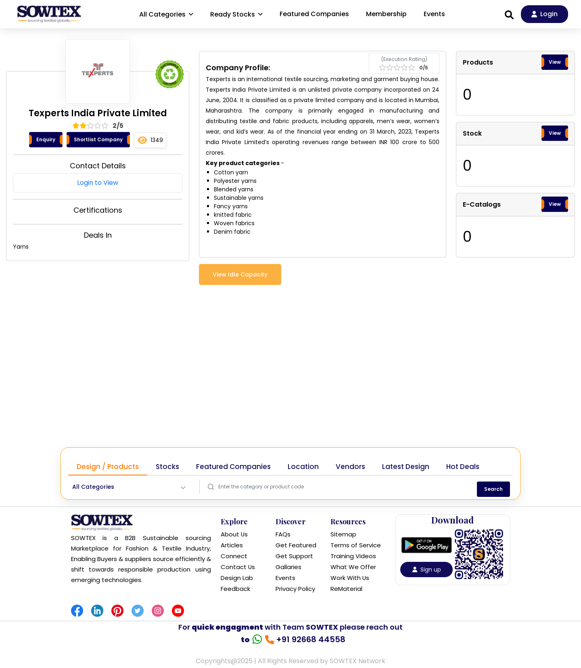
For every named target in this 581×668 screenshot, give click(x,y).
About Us (234, 534)
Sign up (426, 569)
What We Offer (353, 567)
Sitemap (343, 534)
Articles (232, 545)
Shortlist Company (98, 139)
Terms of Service (355, 545)
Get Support (294, 556)
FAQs (283, 534)
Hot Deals (462, 466)
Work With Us (350, 578)
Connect (234, 556)
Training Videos (353, 556)
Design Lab (237, 578)
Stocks (167, 466)
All (93, 487)
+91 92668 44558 (308, 639)
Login (544, 14)
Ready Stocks (236, 14)
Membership (386, 14)
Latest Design (405, 466)
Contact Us (238, 567)
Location (303, 466)
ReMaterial (346, 588)
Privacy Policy (295, 588)
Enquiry (45, 139)
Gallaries (288, 567)
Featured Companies (314, 14)
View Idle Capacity (240, 274)
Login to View (97, 182)
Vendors (350, 466)
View (555, 62)
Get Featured (296, 545)
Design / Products (108, 466)
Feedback (235, 588)
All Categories (166, 14)
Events (434, 14)
